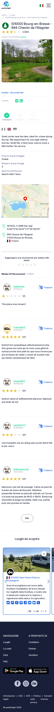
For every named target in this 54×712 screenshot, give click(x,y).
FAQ (5, 661)
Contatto (34, 117)
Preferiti (20, 117)
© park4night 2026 (12, 707)
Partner (32, 648)
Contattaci (34, 642)
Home (4, 15)
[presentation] (5, 61)
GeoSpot (33, 655)
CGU (20, 696)
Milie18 (23, 37)
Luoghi (12, 15)
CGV (28, 696)
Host (5, 655)
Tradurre (45, 287)
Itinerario (7, 117)
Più (27, 518)
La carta (7, 648)
